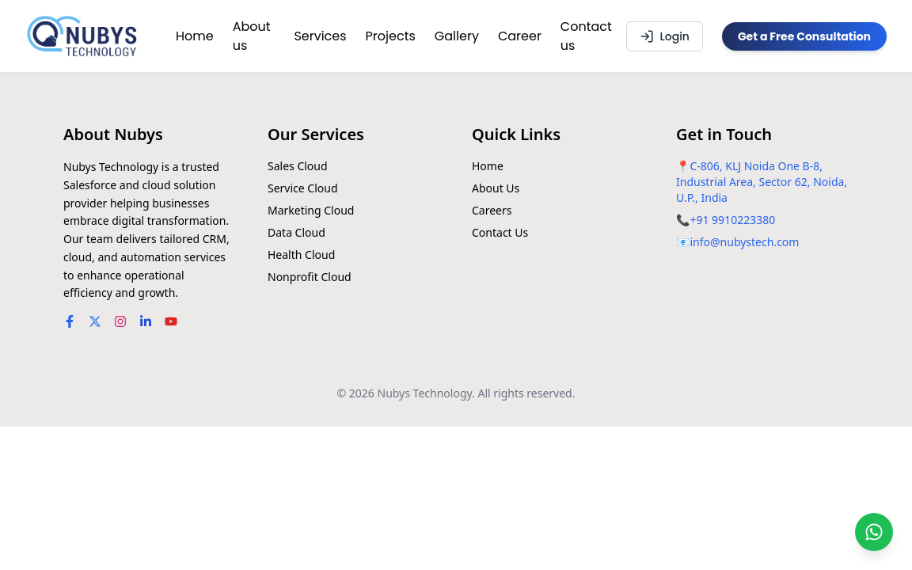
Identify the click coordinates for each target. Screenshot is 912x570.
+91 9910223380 (732, 219)
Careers (491, 210)
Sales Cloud (298, 165)
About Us (495, 188)
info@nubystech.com (744, 241)
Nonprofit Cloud (310, 276)
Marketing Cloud (311, 210)
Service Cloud (303, 188)
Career (520, 36)
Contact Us (500, 232)
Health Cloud (301, 254)
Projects (391, 36)
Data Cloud (296, 232)
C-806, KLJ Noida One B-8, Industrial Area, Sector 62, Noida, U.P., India (761, 181)
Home (195, 36)
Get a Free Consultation (804, 36)
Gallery (457, 36)
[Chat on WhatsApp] (874, 532)
